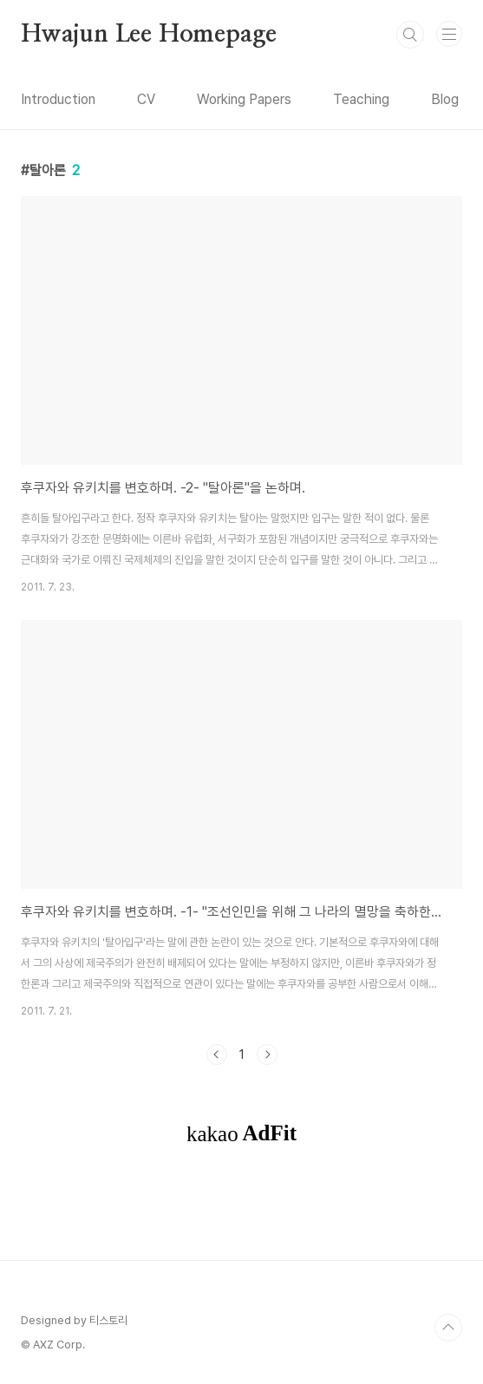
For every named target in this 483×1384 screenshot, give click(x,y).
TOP (448, 1328)
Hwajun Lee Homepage (149, 35)
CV (146, 99)
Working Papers (244, 99)
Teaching (361, 99)
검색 (410, 35)
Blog (445, 99)
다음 (267, 1054)
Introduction (58, 99)
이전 (216, 1054)
